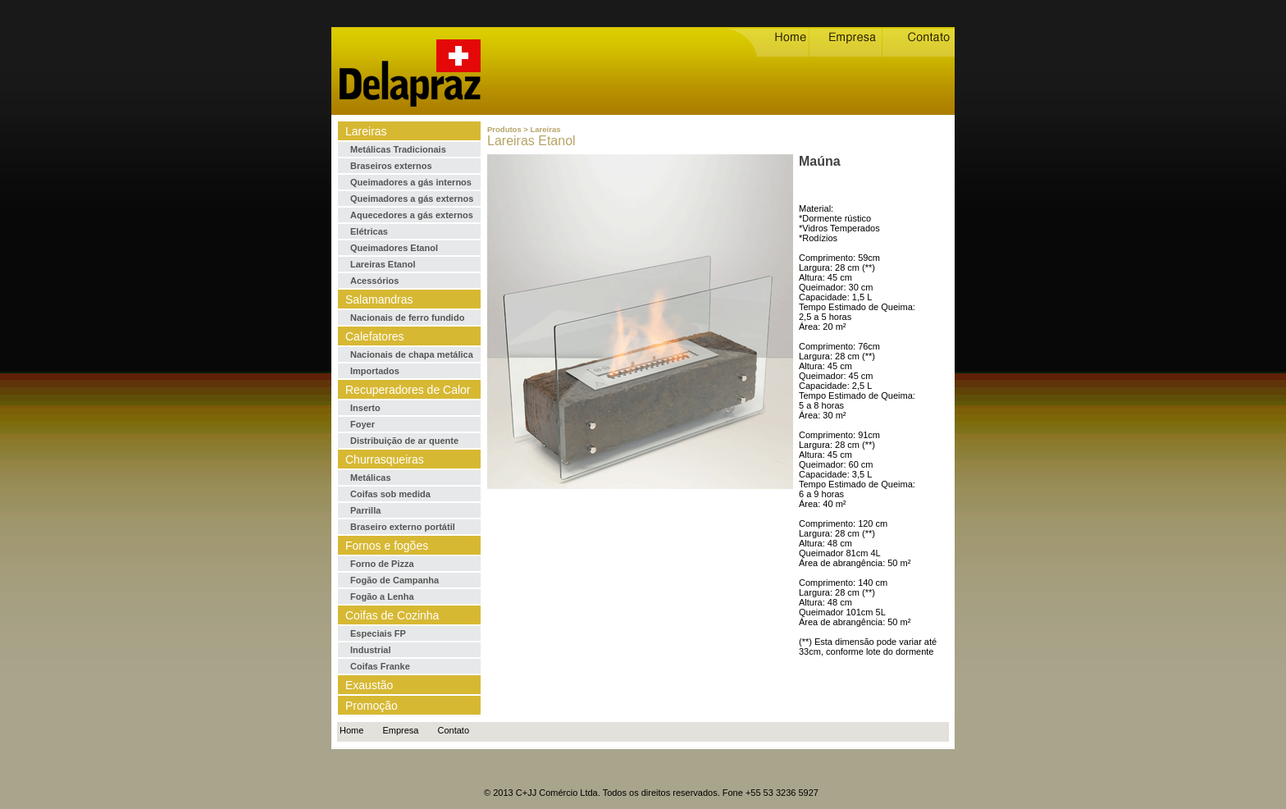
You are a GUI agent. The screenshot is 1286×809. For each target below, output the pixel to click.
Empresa (400, 730)
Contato (454, 730)
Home (351, 730)
